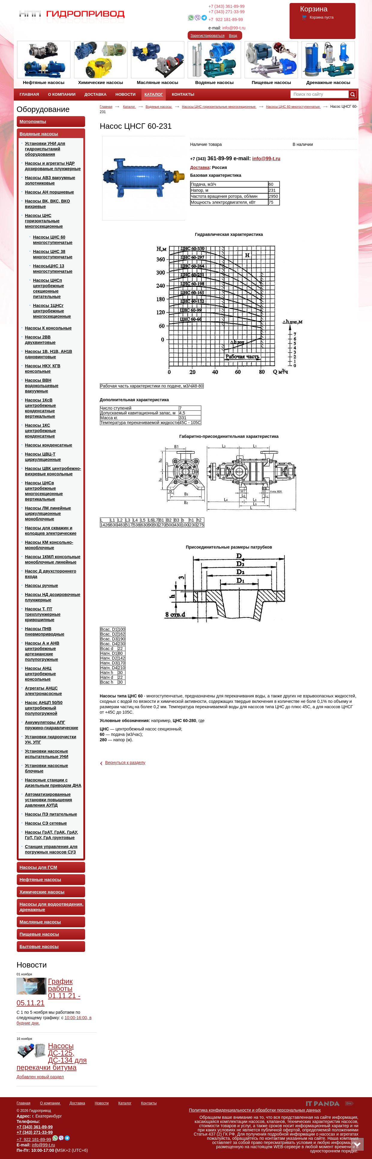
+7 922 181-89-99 (225, 19)
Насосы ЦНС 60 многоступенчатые (293, 106)
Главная (106, 106)
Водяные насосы (159, 106)
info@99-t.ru (233, 28)
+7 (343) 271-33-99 (227, 11)
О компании (50, 1103)
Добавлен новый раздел (40, 1076)
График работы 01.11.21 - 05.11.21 (48, 992)
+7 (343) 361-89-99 (227, 6)
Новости (31, 964)
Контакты (149, 1103)
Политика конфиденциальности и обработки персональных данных (255, 1110)
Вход (233, 36)
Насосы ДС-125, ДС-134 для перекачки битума (51, 1056)
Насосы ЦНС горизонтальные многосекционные (219, 106)
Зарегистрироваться (208, 36)
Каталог (153, 94)
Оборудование (43, 109)
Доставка (199, 167)
